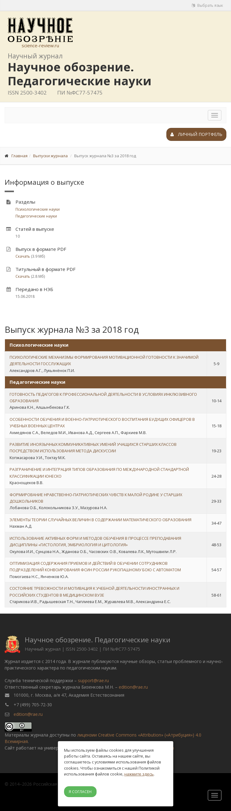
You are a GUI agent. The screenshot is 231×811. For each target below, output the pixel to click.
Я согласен (80, 791)
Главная (19, 155)
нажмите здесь (139, 774)
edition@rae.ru (133, 687)
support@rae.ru (93, 680)
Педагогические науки (36, 216)
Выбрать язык (207, 5)
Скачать (22, 256)
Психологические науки (37, 209)
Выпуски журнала (50, 155)
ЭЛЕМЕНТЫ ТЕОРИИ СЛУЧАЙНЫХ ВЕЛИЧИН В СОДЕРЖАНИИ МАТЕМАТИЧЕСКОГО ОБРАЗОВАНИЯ (100, 519)
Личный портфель (196, 134)
